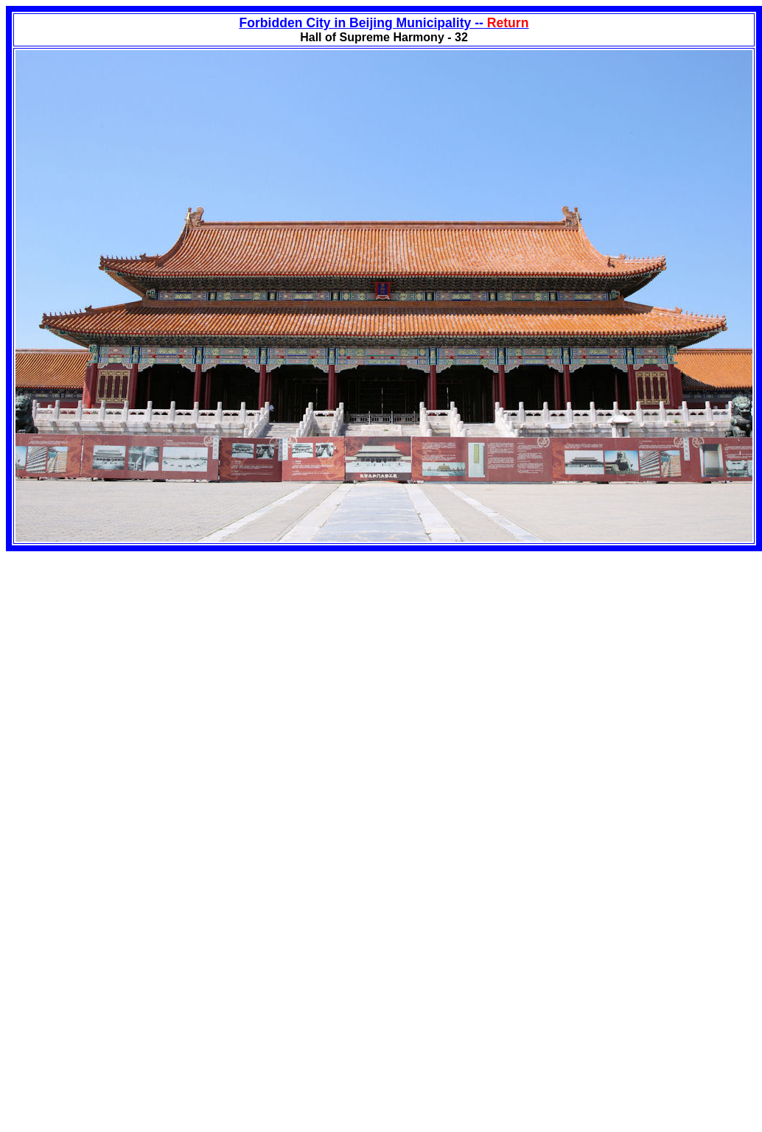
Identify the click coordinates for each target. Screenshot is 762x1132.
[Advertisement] (130, 654)
